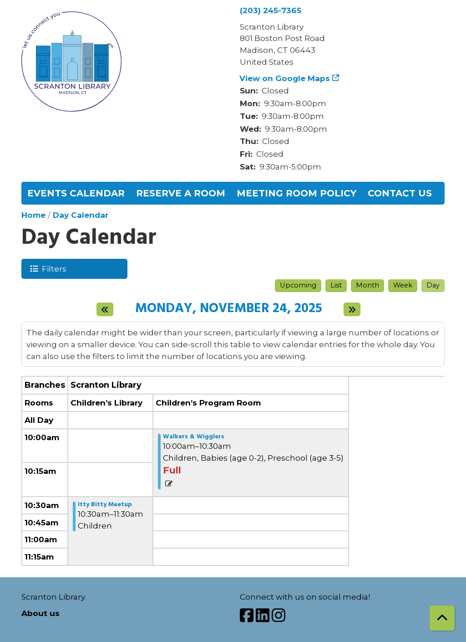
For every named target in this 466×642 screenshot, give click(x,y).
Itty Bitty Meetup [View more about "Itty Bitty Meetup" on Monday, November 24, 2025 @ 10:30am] (105, 505)
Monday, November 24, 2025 (228, 309)
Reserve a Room (180, 193)
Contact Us (400, 193)
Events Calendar (76, 193)
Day (433, 285)
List (336, 285)
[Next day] (352, 309)
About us (40, 613)
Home (33, 215)
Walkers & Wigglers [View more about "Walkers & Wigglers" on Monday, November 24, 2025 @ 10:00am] (193, 437)
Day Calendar (80, 215)
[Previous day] (104, 309)
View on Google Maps (285, 78)
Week (402, 285)
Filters (54, 268)
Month (367, 285)
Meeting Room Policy (296, 193)
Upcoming (298, 285)
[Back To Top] (442, 618)
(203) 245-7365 (270, 10)
